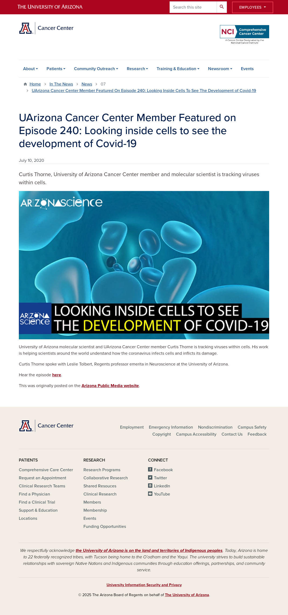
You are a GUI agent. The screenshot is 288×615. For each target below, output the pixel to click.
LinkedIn (162, 486)
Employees (251, 7)
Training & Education (176, 68)
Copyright (161, 434)
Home (35, 84)
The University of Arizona (187, 595)
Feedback (257, 434)
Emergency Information (171, 427)
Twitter (160, 478)
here (56, 375)
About (29, 68)
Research (136, 68)
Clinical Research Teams (42, 486)
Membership (95, 510)
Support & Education (38, 510)
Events (247, 68)
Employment (132, 427)
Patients (54, 68)
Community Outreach (94, 68)
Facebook (163, 470)
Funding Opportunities (104, 526)
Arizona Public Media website (110, 385)
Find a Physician (34, 494)
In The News (61, 84)
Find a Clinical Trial (37, 502)
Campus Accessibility (196, 434)
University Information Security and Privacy (144, 585)
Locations (28, 518)
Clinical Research (100, 494)
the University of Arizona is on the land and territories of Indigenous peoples (149, 550)
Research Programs (101, 470)
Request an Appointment (42, 478)
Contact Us (232, 434)
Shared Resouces (99, 486)
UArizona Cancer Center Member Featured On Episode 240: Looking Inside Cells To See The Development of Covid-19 (144, 90)
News (87, 84)
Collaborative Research (105, 478)
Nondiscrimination (215, 427)
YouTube (162, 494)
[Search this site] (193, 7)
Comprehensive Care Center (46, 470)
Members (92, 502)
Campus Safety (252, 427)
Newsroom (218, 68)
